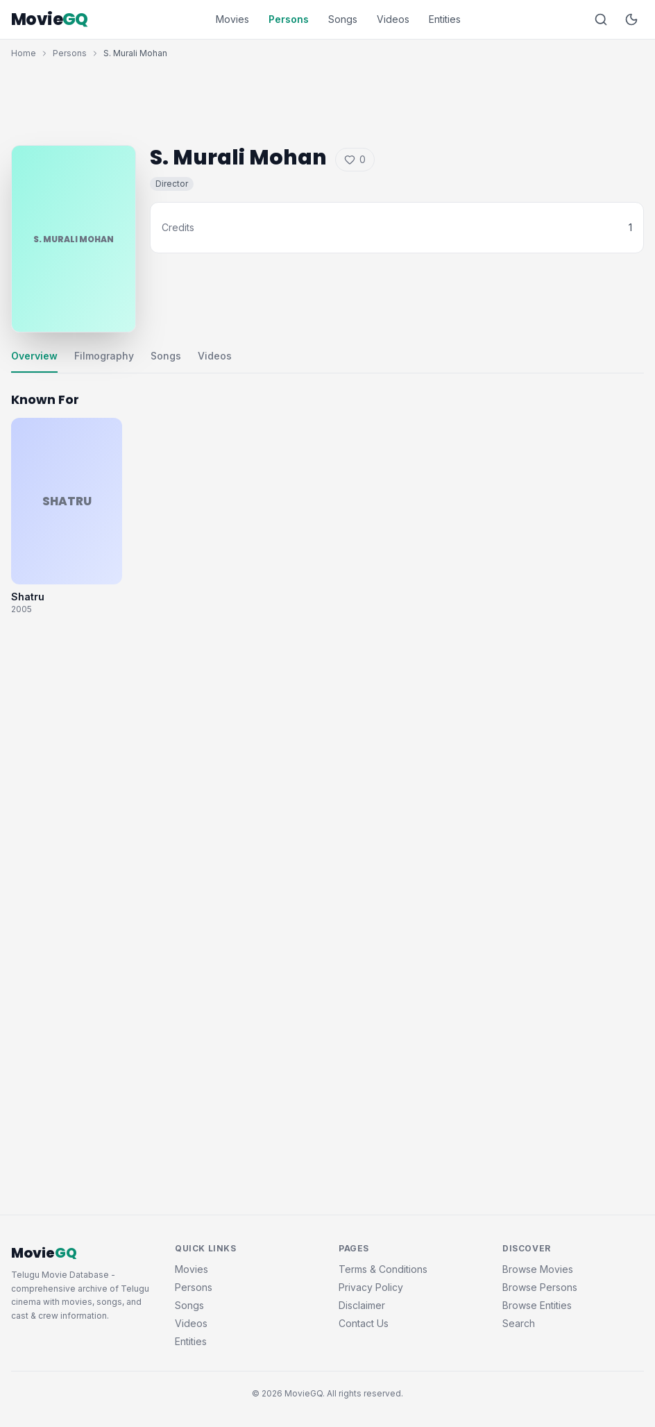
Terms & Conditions (383, 1269)
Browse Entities (537, 1305)
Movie (49, 19)
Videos (393, 19)
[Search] (600, 19)
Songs (342, 19)
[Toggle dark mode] (631, 19)
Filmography (104, 356)
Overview (34, 356)
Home (23, 53)
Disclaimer (362, 1305)
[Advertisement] (327, 98)
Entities (445, 19)
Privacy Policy (371, 1287)
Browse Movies (537, 1269)
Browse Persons (539, 1287)
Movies (232, 19)
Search (518, 1323)
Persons (289, 19)
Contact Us (364, 1323)
